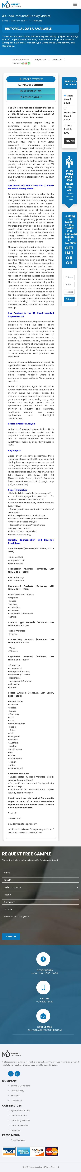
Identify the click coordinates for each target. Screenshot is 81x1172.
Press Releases (18, 1140)
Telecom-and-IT (19, 20)
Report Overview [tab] (31, 79)
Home (5, 20)
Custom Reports (19, 1115)
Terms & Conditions (20, 1085)
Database (15, 1130)
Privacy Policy (17, 1090)
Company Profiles (19, 1125)
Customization (30, 90)
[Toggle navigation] (75, 4)
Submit (11, 936)
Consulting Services (20, 1120)
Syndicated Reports (20, 1110)
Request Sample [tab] (31, 97)
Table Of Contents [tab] (31, 84)
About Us (15, 1095)
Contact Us (16, 1100)
